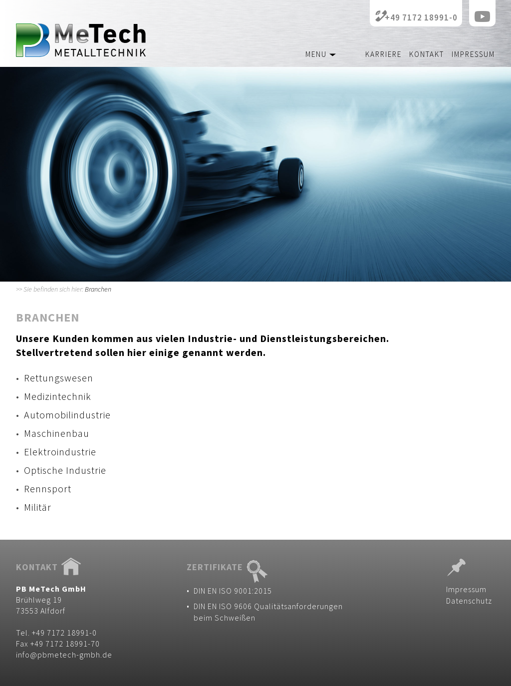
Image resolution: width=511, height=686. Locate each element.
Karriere (383, 54)
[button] (308, 51)
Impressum (473, 54)
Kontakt (426, 54)
